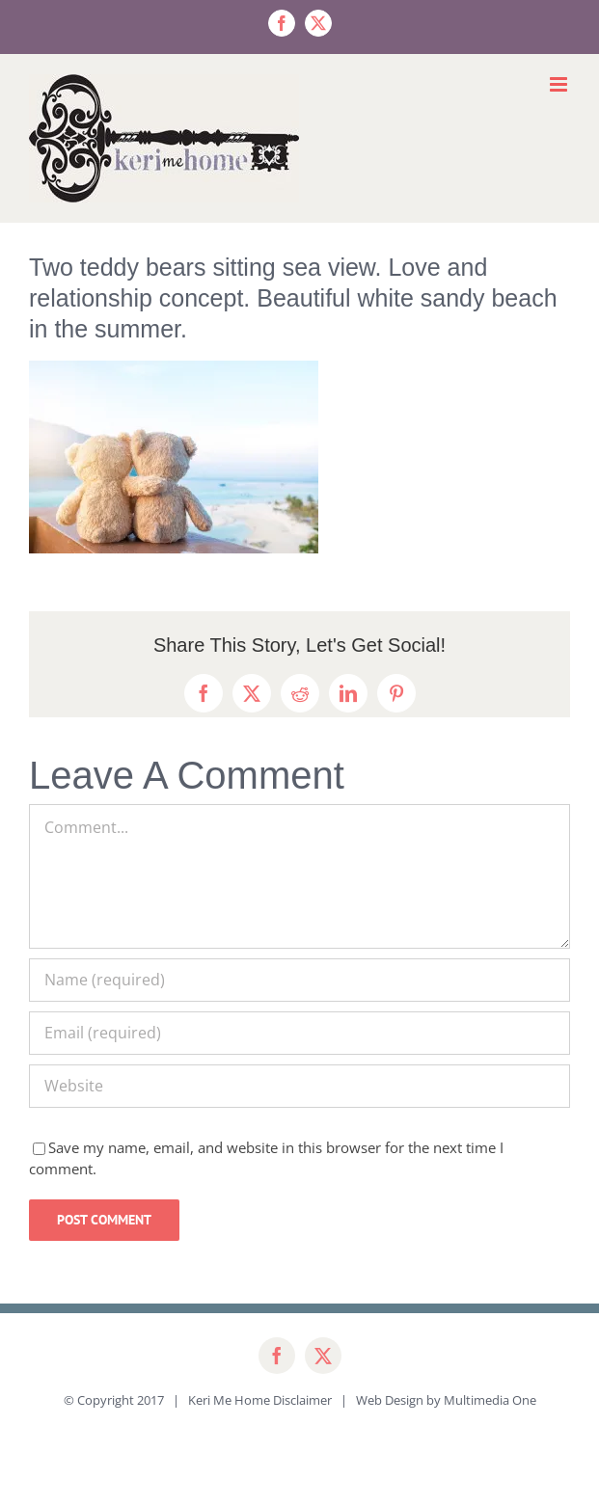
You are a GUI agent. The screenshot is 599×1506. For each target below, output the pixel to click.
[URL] (299, 1086)
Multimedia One (490, 1400)
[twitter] (323, 1355)
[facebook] (277, 1355)
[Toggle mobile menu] (560, 84)
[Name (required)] (299, 980)
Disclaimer (302, 1400)
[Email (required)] (299, 1033)
